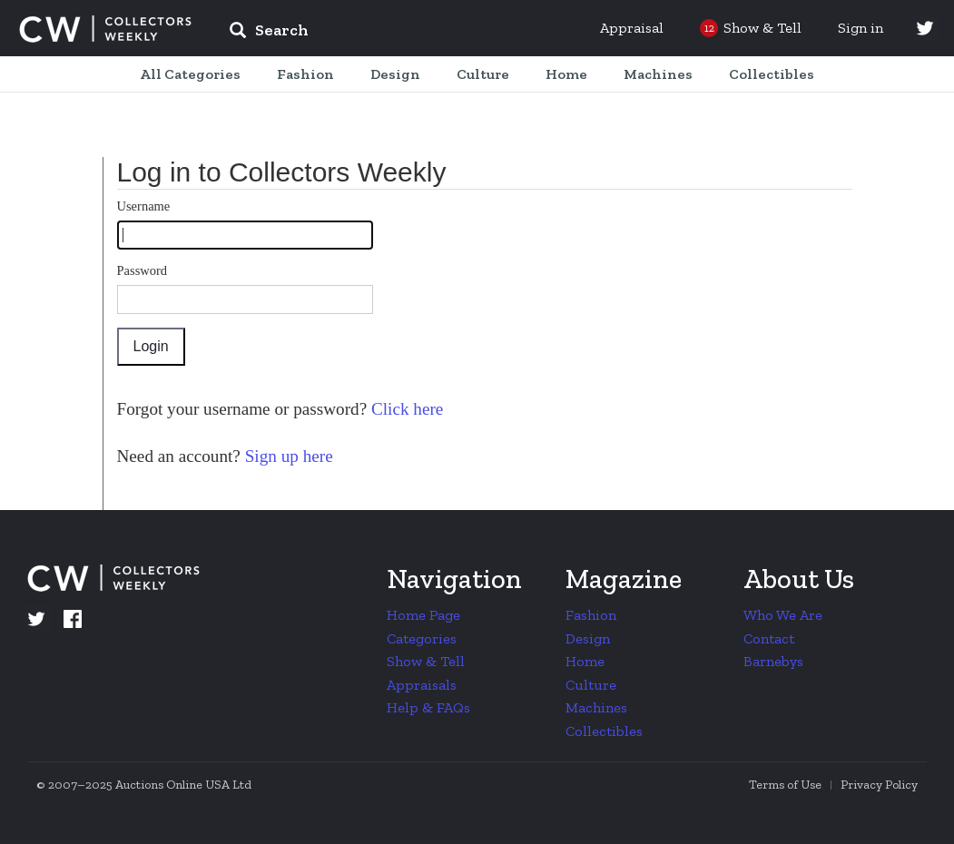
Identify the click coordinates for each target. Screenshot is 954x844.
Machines (596, 707)
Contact (768, 638)
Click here (405, 408)
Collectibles (604, 731)
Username (144, 206)
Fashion (591, 614)
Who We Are (782, 614)
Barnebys (773, 661)
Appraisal (632, 27)
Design (588, 638)
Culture (591, 684)
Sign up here (287, 456)
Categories (422, 638)
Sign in (860, 27)
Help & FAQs (428, 707)
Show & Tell (426, 661)
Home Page (423, 614)
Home (585, 661)
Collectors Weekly (105, 29)
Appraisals (422, 684)
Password (142, 270)
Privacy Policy (879, 784)
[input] (400, 32)
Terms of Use (785, 784)
